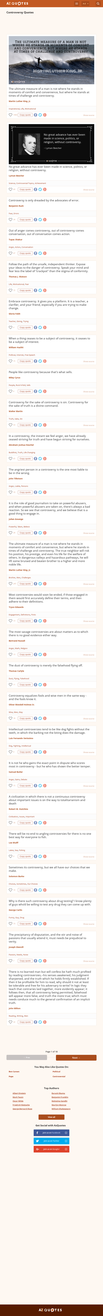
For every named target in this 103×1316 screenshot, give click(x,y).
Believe (27, 526)
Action (17, 247)
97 (14, 253)
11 (14, 684)
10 (14, 492)
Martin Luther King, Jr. (20, 101)
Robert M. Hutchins (18, 809)
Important (30, 816)
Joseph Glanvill (16, 947)
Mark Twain (18, 1097)
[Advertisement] (51, 24)
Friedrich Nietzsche (21, 1105)
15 (14, 361)
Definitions (25, 614)
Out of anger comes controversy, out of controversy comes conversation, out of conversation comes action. (46, 232)
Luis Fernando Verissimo (21, 738)
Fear (11, 213)
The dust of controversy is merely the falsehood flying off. (46, 665)
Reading (12, 1016)
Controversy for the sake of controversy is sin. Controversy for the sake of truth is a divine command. (48, 404)
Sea (16, 850)
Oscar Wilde (18, 1101)
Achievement (40, 183)
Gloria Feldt (14, 313)
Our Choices (32, 884)
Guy (17, 917)
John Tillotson (16, 478)
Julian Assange (16, 519)
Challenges (26, 577)
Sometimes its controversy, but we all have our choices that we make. (49, 869)
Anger (11, 247)
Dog (10, 746)
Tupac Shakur (15, 239)
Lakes (11, 850)
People (12, 385)
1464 (15, 115)
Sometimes (21, 884)
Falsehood (24, 678)
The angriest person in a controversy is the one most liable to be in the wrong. (48, 471)
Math (17, 648)
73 (14, 923)
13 (14, 621)
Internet (20, 355)
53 (14, 425)
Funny (11, 917)
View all (51, 1117)
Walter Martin (16, 411)
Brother (12, 577)
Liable (17, 486)
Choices (12, 884)
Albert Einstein (19, 1093)
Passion (12, 954)
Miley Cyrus (14, 377)
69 (14, 189)
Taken (20, 526)
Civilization (13, 816)
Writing (20, 1016)
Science (12, 183)
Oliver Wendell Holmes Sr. (22, 704)
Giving (19, 321)
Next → (76, 1057)
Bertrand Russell (17, 640)
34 (14, 219)
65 (14, 458)
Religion (24, 648)
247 (14, 583)
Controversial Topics (25, 183)
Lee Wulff (13, 842)
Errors (16, 213)
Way (21, 712)
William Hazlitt (16, 347)
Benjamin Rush (16, 205)
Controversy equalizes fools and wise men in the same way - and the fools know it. (47, 697)
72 (14, 290)
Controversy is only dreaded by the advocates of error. (44, 200)
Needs (19, 954)
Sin (21, 418)
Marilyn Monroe (59, 1105)
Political (12, 355)
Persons (24, 486)
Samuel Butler (16, 772)
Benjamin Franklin (60, 1097)
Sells (28, 385)
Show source (88, 115)
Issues (21, 816)
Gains (17, 779)
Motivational (30, 108)
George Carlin (15, 910)
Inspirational (14, 108)
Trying (25, 321)
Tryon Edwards (16, 607)
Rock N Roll (20, 385)
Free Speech (30, 355)
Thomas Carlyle (16, 671)
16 (14, 822)
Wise (11, 712)
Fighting (16, 746)
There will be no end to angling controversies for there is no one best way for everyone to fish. (50, 835)
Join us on (51, 1132)
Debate (24, 779)
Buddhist (13, 452)
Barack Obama (58, 1093)
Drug (22, 917)
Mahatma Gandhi (59, 1101)
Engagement (14, 614)
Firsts (33, 614)
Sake (17, 418)
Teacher (12, 321)
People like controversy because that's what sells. (40, 372)
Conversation (27, 247)
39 (14, 533)
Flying (16, 678)
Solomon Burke (16, 876)
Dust (11, 678)
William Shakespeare (61, 1108)
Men (18, 577)
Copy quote (25, 115)
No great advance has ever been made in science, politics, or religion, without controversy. (48, 168)
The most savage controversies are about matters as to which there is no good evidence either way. (48, 633)
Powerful (12, 526)
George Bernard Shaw (22, 1108)
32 (14, 1022)
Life (22, 108)
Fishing (22, 850)
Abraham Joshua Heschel (21, 445)
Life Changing (29, 452)
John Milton (14, 1008)
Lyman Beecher (16, 175)
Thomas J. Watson (18, 276)
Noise (25, 954)
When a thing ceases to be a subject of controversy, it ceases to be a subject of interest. (49, 340)
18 (14, 718)
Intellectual (26, 746)
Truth (11, 418)
